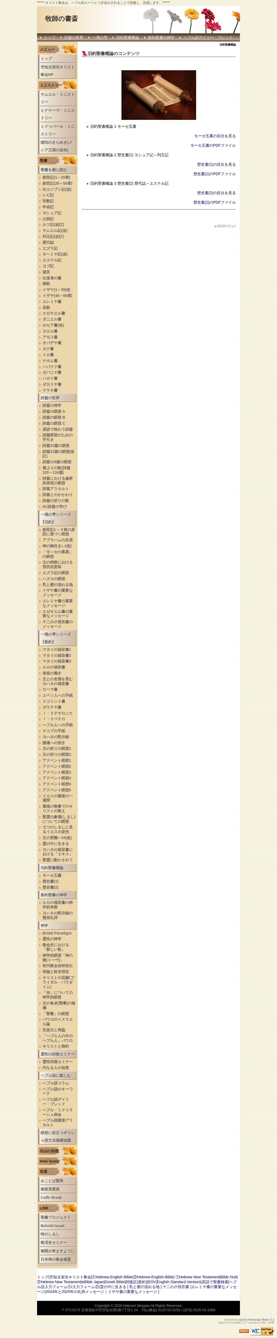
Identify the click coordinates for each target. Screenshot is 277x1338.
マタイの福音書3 (56, 661)
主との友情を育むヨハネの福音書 (57, 681)
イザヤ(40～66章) (57, 295)
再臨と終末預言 (55, 971)
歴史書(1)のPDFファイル (214, 174)
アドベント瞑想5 (56, 784)
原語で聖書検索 (215, 1282)
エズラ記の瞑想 (55, 573)
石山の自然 (49, 1151)
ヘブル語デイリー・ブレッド (208, 37)
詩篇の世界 (73, 37)
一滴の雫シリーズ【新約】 (56, 638)
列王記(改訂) (53, 236)
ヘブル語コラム (55, 1083)
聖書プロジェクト (56, 1217)
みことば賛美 (52, 1181)
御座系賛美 (50, 1189)
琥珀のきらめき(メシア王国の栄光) (56, 146)
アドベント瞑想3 (56, 772)
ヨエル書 (50, 331)
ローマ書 (50, 689)
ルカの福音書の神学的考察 (57, 904)
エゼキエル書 (53, 313)
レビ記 (48, 195)
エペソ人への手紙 (57, 695)
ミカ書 (48, 355)
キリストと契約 (55, 1046)
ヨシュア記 (51, 213)
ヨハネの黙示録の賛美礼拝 (57, 915)
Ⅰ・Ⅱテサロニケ (57, 713)
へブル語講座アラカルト (57, 1122)
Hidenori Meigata (136, 1306)
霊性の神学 (51, 939)
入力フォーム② (85, 1287)
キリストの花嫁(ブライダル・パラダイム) (58, 982)
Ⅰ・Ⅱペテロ (53, 719)
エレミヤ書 (51, 301)
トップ (49, 37)
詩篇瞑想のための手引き (57, 437)
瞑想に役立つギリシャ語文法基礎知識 (58, 1136)
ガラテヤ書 (51, 707)
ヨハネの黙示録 (55, 737)
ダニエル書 (51, 319)
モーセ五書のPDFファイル (213, 145)
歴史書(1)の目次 (211, 164)
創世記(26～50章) (57, 183)
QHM (271, 1322)
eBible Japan (93, 1282)
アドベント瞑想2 (56, 766)
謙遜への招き (53, 743)
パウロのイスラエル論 (57, 1021)
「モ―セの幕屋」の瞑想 (57, 554)
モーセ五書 (51, 875)
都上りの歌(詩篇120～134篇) (56, 470)
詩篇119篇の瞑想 (56, 462)
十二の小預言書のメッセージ (57, 624)
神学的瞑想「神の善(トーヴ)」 (57, 957)
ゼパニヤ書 (51, 372)
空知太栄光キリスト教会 (70, 1277)
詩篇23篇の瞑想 (56, 445)
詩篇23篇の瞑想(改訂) (58, 453)
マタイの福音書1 (56, 649)
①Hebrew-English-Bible (112, 1277)
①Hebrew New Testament (197, 1277)
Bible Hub (228, 1277)
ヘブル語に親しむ (56, 1075)
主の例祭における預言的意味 (57, 564)
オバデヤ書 (51, 343)
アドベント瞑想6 (56, 790)
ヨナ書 (48, 349)
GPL (263, 1322)
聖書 (43, 160)
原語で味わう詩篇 (57, 429)
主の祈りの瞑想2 (56, 754)
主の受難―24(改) (57, 838)
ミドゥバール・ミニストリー (58, 130)
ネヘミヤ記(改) (55, 254)
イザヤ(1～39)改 (56, 289)
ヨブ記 (48, 266)
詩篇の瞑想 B (53, 417)
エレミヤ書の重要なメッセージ (57, 603)
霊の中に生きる (55, 843)
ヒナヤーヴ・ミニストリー (58, 114)
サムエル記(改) (55, 230)
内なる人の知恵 (55, 1067)
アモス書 (50, 337)
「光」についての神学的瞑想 (57, 994)
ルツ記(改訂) (53, 224)
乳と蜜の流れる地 (57, 584)
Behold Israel (52, 1226)
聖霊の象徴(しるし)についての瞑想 (58, 819)
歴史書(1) (50, 881)
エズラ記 (50, 248)
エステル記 (51, 260)
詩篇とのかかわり (57, 494)
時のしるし (50, 1234)
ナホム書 (50, 360)
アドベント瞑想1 (56, 760)
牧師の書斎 (61, 18)
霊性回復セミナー (57, 1061)
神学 (44, 925)
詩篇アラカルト (55, 488)
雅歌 (46, 283)
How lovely (50, 1161)
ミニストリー (51, 85)
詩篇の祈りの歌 (55, 500)
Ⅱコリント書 (53, 701)
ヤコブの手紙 (53, 731)
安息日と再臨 (53, 1030)
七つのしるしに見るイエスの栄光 (57, 829)
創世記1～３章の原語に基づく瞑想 (58, 531)
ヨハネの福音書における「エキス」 (57, 851)
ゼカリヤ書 (51, 384)
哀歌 (46, 307)
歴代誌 (48, 242)
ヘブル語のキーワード (57, 1091)
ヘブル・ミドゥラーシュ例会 (57, 1112)
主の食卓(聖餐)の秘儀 (58, 1005)
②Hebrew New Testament (59, 1282)
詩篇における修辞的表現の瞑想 (57, 480)
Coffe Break (51, 1197)
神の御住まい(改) (56, 546)
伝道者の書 (51, 278)
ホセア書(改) (53, 325)
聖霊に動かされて (57, 860)
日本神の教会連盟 (56, 1259)
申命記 (48, 207)
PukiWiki (235, 1322)
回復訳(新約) (136, 1282)
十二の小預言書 (176, 1287)
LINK (44, 1208)
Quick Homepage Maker (254, 1319)
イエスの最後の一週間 (57, 798)
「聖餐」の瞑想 (55, 1013)
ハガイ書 (50, 378)
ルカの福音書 (53, 667)
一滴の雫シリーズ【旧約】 (56, 518)
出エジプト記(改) (56, 189)
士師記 (48, 219)
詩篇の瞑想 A (53, 411)
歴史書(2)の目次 (211, 193)
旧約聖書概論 (127, 37)
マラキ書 (50, 390)
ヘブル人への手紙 (57, 725)
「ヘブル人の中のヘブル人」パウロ (57, 1038)
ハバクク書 (51, 366)
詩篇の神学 (51, 405)
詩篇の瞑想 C (53, 423)
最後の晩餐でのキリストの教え (57, 808)
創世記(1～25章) (56, 177)
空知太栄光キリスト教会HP (58, 71)
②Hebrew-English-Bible (153, 1277)
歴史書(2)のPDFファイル (214, 202)
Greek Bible (115, 1282)
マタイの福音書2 (56, 655)
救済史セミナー (54, 1242)
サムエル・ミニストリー (58, 98)
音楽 (43, 1171)
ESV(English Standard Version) (174, 1282)
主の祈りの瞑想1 (56, 748)
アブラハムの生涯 (57, 540)
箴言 (46, 272)
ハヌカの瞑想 (53, 579)
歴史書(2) (50, 887)
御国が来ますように (58, 1251)
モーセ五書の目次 (209, 136)
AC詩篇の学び (54, 506)
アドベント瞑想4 (56, 778)
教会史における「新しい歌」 (55, 947)
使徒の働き (51, 673)
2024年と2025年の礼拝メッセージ (75, 1291)
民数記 (48, 201)
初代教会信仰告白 (57, 966)
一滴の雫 (99, 37)
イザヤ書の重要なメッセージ (57, 592)
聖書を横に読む (54, 170)
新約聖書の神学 (161, 37)
